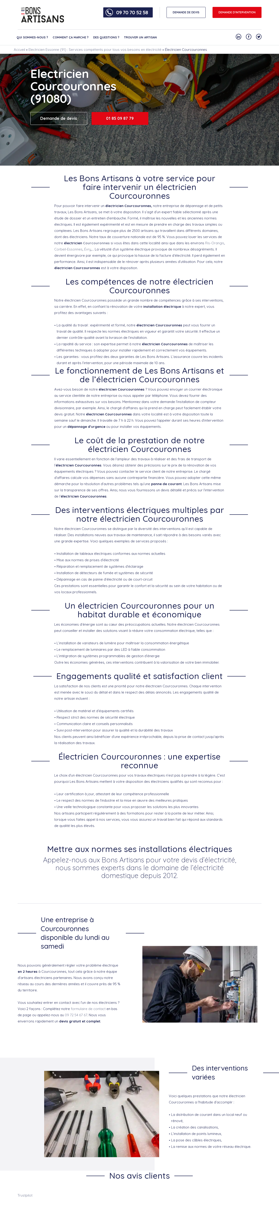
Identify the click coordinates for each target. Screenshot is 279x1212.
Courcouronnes (96, 243)
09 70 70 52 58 (132, 12)
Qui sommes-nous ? (32, 37)
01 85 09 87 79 (120, 118)
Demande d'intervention (237, 12)
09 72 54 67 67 (76, 1015)
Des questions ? (106, 37)
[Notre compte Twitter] (259, 37)
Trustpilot (24, 1195)
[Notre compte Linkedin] (238, 37)
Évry (87, 249)
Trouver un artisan (140, 37)
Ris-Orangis (214, 243)
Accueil (19, 49)
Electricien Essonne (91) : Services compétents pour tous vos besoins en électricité (95, 49)
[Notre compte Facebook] (248, 37)
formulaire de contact (88, 1009)
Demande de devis (58, 118)
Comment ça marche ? (71, 37)
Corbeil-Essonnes (68, 249)
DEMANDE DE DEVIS (186, 12)
